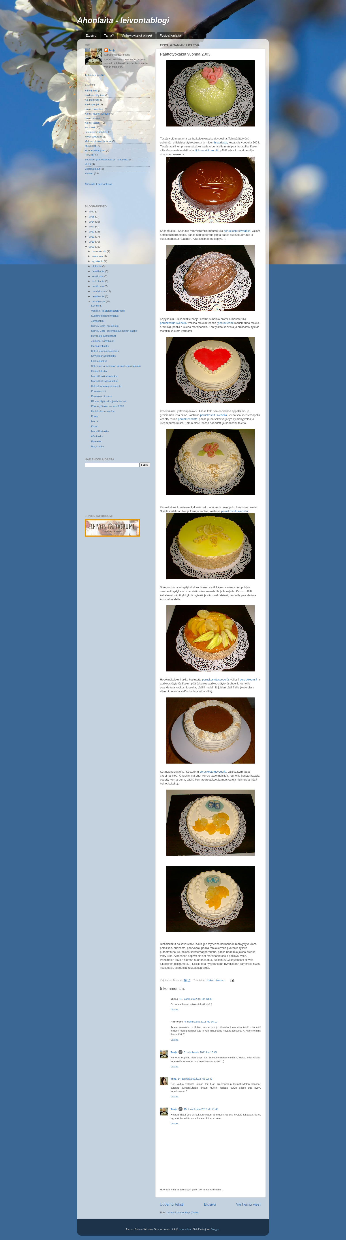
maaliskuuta (99, 291)
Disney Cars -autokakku (104, 325)
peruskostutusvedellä (237, 230)
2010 (92, 241)
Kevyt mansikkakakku (103, 355)
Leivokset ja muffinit (96, 131)
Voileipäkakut (92, 168)
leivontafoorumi (93, 136)
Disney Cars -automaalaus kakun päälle (114, 330)
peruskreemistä (187, 419)
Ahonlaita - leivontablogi (123, 20)
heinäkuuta (98, 271)
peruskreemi (225, 323)
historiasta (220, 142)
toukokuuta (98, 281)
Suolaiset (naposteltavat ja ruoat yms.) (107, 159)
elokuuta (97, 266)
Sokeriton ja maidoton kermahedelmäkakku (116, 365)
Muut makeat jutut (95, 150)
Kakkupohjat (92, 104)
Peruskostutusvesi (101, 396)
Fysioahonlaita (170, 35)
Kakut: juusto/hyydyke (97, 113)
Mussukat (90, 145)
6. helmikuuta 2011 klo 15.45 (200, 1052)
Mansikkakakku (100, 431)
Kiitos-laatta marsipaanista (106, 386)
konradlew (185, 1229)
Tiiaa (173, 1078)
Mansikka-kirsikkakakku (104, 376)
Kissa (94, 426)
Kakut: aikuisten (216, 980)
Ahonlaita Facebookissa (98, 183)
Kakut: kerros (92, 118)
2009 (92, 246)
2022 (92, 211)
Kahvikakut (91, 90)
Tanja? (109, 35)
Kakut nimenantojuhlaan (105, 351)
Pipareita (96, 441)
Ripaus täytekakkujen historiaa (108, 401)
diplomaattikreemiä (206, 150)
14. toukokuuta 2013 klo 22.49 (195, 1078)
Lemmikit (96, 305)
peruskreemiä (248, 679)
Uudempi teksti (172, 1204)
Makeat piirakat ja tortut (98, 141)
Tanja (174, 1052)
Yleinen (89, 173)
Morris (94, 421)
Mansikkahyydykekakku (104, 380)
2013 (92, 226)
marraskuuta (99, 251)
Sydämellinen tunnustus (104, 315)
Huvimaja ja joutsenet (103, 335)
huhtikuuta (98, 286)
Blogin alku (97, 446)
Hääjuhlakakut (99, 371)
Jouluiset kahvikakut (102, 340)
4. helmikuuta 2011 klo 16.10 (200, 1021)
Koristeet (90, 127)
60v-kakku (97, 436)
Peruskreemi (98, 391)
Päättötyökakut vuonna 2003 (107, 406)
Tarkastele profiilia (95, 75)
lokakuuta (97, 256)
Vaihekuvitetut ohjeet (137, 35)
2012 (92, 231)
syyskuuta (98, 261)
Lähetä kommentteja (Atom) (182, 1212)
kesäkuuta (98, 276)
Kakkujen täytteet (95, 95)
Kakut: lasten (92, 122)
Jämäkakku (97, 320)
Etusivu (91, 35)
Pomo (94, 416)
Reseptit (89, 154)
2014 (92, 221)
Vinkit (88, 164)
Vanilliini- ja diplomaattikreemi (108, 310)
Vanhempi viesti (248, 1204)
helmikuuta (98, 296)
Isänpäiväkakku (100, 345)
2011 (92, 236)
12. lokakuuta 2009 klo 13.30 (195, 998)
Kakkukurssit (92, 99)
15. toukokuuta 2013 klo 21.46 (201, 1109)
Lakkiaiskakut (99, 360)
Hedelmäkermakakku (103, 411)
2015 (92, 216)
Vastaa (175, 1009)
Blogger (215, 1229)
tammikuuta (99, 301)
